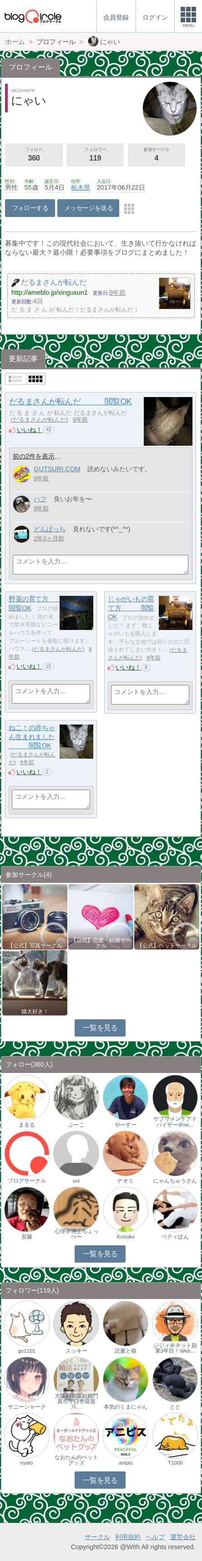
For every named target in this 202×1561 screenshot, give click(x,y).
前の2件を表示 (34, 456)
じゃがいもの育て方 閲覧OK (131, 607)
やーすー (125, 1125)
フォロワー (95, 155)
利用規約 (128, 1537)
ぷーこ (76, 1125)
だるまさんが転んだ (39, 419)
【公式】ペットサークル (167, 945)
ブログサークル (27, 1180)
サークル (97, 1537)
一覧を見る (100, 1028)
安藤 (26, 1236)
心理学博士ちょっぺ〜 (76, 1234)
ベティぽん (175, 1236)
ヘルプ (155, 1537)
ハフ (40, 499)
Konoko (126, 1236)
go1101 (26, 1351)
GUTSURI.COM (57, 469)
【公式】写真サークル (35, 945)
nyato (26, 1462)
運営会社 (183, 1537)
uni (76, 1180)
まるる (27, 1125)
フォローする (30, 207)
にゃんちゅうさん (175, 1180)
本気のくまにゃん (125, 1407)
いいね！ (29, 429)
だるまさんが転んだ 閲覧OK (70, 401)
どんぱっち (50, 529)
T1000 (175, 1462)
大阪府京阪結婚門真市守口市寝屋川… (76, 1401)
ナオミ (125, 1180)
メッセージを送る (88, 207)
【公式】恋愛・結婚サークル (101, 942)
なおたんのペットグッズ (76, 1460)
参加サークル (156, 155)
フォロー (33, 155)
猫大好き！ (35, 1011)
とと (175, 1407)
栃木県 (80, 187)
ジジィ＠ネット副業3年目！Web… (175, 1348)
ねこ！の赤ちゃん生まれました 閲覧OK (32, 736)
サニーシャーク (27, 1407)
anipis (125, 1462)
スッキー (76, 1351)
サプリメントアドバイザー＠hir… (175, 1121)
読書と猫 (125, 1351)
